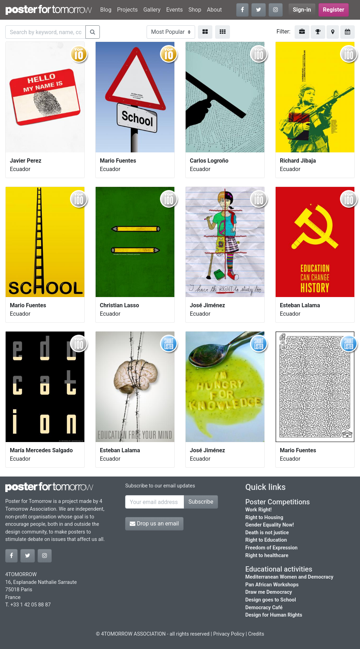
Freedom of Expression (271, 548)
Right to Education (266, 540)
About (214, 9)
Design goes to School (270, 600)
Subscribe (200, 501)
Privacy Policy (229, 634)
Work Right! (258, 510)
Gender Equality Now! (269, 525)
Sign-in (302, 9)
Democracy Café (264, 608)
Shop (194, 9)
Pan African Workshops (272, 585)
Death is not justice (267, 533)
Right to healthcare (267, 556)
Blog (105, 9)
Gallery (152, 9)
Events (174, 9)
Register (333, 9)
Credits (256, 634)
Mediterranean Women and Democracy (289, 577)
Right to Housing (264, 518)
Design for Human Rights (273, 615)
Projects (127, 9)
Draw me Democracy (268, 592)
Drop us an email (154, 523)
